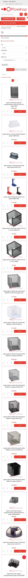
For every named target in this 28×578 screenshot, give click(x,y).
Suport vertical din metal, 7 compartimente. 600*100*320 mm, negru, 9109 (14, 104)
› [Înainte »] (17, 80)
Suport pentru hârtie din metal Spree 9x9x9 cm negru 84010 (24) (14, 417)
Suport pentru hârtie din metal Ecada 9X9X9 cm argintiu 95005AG (14, 354)
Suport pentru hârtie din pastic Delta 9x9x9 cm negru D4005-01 (14, 480)
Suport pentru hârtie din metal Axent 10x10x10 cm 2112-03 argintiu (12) (14, 292)
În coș (20, 111)
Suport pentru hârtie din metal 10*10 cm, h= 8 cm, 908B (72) (14, 229)
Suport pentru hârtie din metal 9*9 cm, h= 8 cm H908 (14, 260)
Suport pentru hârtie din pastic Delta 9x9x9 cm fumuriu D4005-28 (14, 449)
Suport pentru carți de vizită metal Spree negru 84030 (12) (14, 166)
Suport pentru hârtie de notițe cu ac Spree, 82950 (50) (14, 197)
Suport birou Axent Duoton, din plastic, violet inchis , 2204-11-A (14, 543)
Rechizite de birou (10, 26)
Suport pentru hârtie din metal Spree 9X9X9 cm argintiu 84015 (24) (14, 386)
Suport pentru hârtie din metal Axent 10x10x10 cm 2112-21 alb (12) (14, 323)
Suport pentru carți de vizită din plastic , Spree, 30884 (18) (14, 135)
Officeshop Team (21, 18)
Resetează (5, 65)
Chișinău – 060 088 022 (9, 1)
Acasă (2, 26)
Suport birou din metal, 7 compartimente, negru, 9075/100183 (14, 574)
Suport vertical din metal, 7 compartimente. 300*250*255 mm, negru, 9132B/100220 (14, 512)
